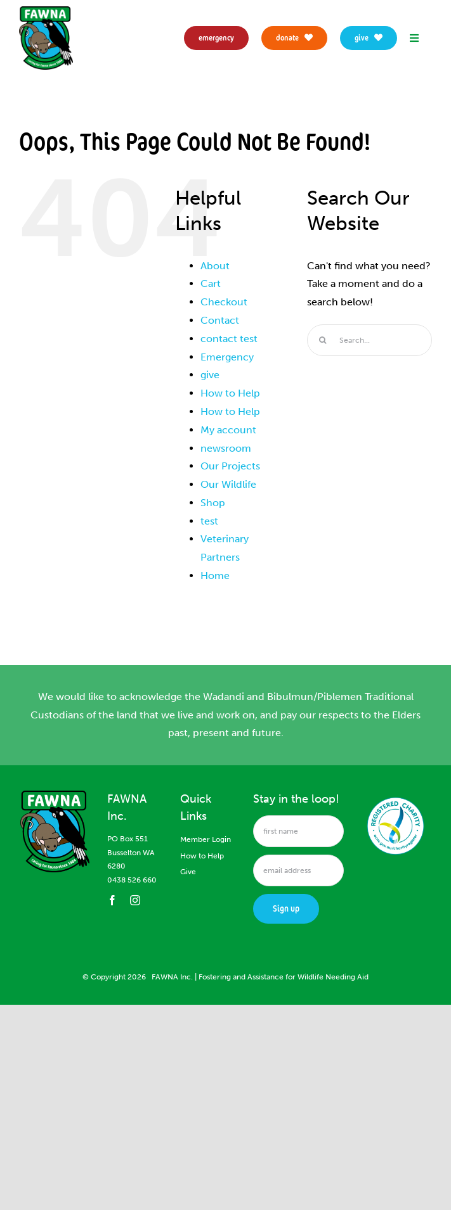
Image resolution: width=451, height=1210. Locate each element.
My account (228, 430)
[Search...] (369, 340)
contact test (229, 339)
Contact (219, 320)
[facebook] (112, 900)
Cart (210, 283)
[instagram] (135, 900)
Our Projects (230, 466)
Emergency (227, 357)
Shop (212, 503)
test (209, 521)
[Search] (323, 340)
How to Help (230, 393)
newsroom (225, 448)
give (209, 375)
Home (215, 576)
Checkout (223, 302)
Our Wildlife (228, 484)
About (215, 266)
